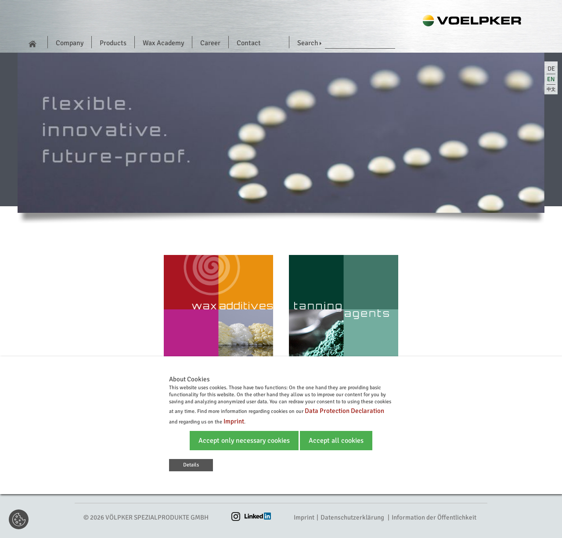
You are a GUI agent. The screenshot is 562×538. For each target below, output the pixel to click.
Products (113, 43)
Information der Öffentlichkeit (434, 517)
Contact (249, 43)
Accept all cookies (336, 440)
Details (191, 465)
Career (210, 43)
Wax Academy (163, 43)
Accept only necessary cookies (244, 440)
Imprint (304, 517)
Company (69, 43)
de (551, 68)
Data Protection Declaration (344, 411)
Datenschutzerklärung (352, 517)
